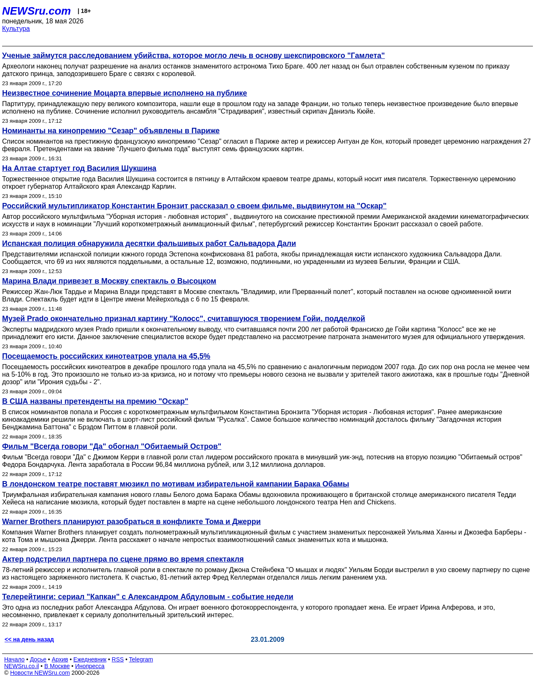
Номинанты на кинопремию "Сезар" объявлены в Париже (111, 131)
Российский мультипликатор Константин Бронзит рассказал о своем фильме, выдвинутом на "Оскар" (194, 206)
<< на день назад (29, 639)
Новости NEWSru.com (40, 672)
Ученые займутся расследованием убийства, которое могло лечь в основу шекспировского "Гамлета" (193, 55)
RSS (118, 659)
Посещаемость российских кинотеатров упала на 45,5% (106, 356)
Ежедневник (90, 659)
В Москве (57, 666)
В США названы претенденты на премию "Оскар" (95, 401)
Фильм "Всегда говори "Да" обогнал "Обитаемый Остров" (112, 446)
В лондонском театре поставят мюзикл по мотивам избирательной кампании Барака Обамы (175, 484)
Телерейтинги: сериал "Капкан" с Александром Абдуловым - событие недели (147, 597)
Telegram (141, 659)
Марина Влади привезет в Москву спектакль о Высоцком (109, 281)
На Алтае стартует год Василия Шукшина (79, 168)
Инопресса (90, 666)
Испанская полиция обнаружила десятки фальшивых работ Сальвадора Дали (149, 243)
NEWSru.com (36, 11)
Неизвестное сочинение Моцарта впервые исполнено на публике (124, 93)
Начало (14, 659)
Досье (38, 659)
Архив (60, 659)
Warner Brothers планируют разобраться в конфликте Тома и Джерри (131, 521)
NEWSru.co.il (21, 666)
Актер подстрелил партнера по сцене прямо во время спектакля (123, 559)
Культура (16, 28)
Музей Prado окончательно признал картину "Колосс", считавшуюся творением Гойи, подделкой (183, 318)
